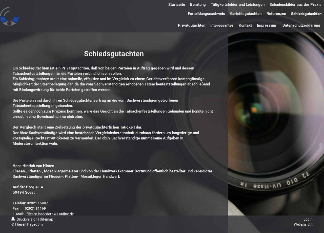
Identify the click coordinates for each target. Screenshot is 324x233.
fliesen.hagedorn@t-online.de (50, 213)
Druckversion (24, 219)
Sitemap (46, 219)
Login (308, 219)
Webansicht (303, 224)
